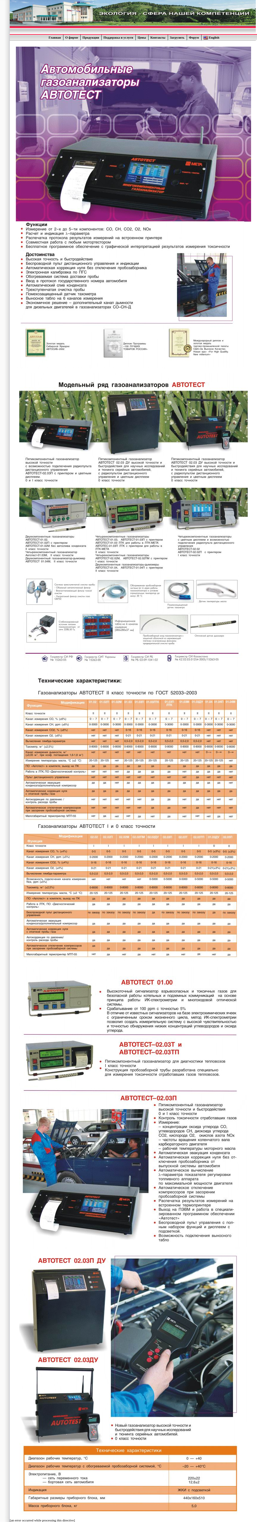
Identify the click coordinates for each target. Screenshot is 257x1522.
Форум (194, 37)
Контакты (157, 37)
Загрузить (177, 37)
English (214, 37)
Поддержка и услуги (118, 37)
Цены (142, 37)
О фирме (71, 37)
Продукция (90, 37)
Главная (55, 37)
